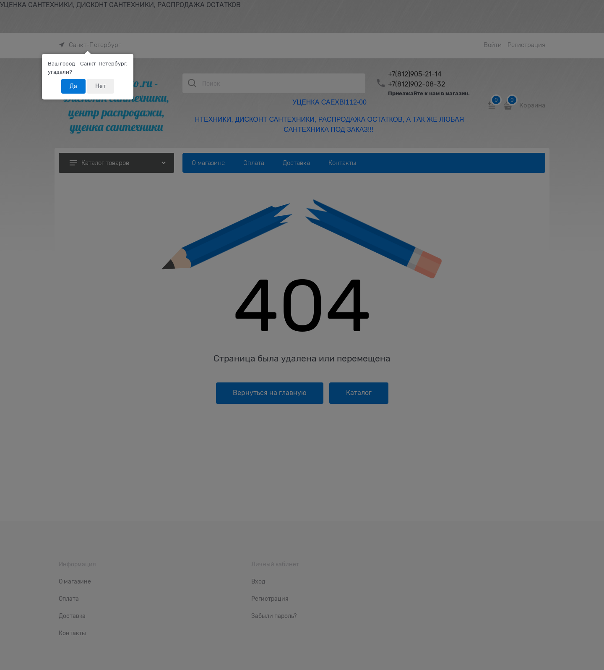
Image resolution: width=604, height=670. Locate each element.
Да (73, 86)
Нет (100, 86)
